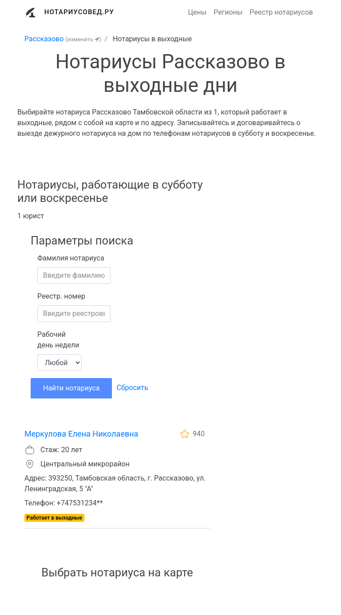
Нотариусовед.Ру (79, 12)
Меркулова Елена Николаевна (81, 433)
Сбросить (132, 387)
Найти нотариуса (71, 388)
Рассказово (43, 39)
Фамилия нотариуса (70, 258)
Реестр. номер (61, 296)
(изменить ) (83, 39)
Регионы (228, 12)
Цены (197, 12)
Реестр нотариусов (281, 12)
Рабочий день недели (58, 339)
